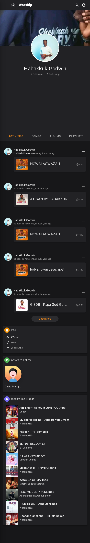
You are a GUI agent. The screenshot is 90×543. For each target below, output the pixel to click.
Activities (15, 136)
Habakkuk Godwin (45, 68)
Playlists (76, 136)
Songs (36, 136)
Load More (45, 318)
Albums (55, 136)
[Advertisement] (45, 100)
